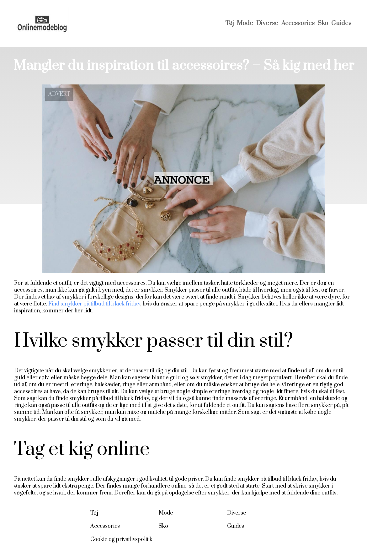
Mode (245, 23)
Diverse (267, 23)
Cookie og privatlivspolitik (121, 539)
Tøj (229, 23)
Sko (323, 23)
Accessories (298, 23)
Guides (341, 23)
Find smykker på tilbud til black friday (94, 303)
